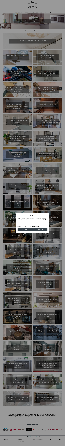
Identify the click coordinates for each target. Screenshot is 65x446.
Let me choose (24, 229)
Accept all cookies (40, 229)
